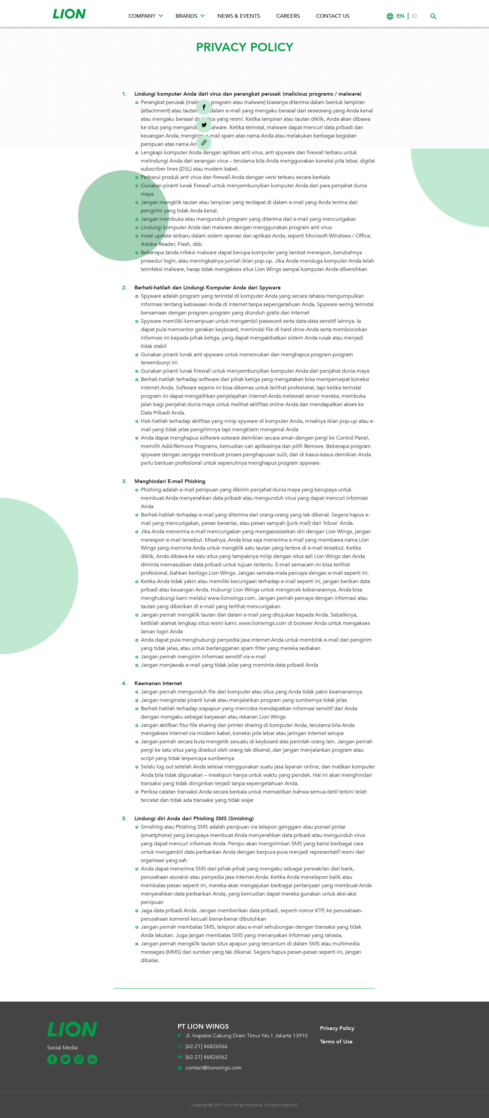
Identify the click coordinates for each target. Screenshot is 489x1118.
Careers (288, 16)
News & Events (238, 16)
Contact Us (333, 16)
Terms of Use (336, 1041)
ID (414, 16)
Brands (186, 16)
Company (142, 16)
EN (400, 16)
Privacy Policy (337, 1028)
